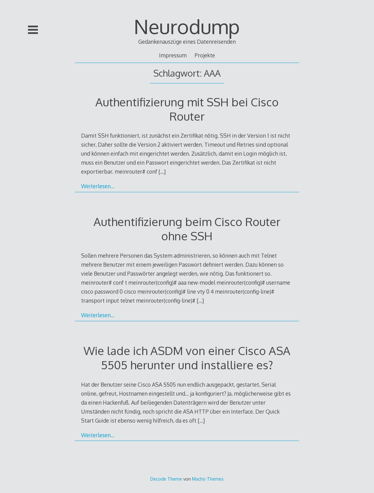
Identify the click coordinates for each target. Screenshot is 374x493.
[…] (162, 171)
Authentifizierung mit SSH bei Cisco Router (187, 109)
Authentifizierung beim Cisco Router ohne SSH (187, 228)
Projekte (204, 55)
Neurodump (187, 26)
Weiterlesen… (97, 186)
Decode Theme (166, 479)
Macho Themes (208, 479)
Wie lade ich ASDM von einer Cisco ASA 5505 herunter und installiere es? (187, 357)
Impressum (173, 55)
